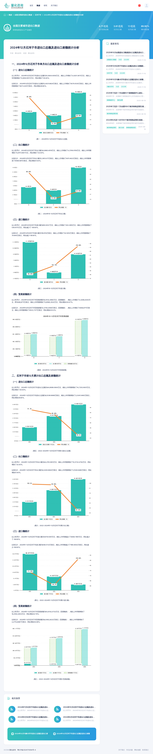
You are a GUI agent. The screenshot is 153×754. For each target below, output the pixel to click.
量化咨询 (12, 750)
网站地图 (137, 750)
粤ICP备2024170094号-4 (26, 750)
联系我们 (145, 750)
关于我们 (121, 750)
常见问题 (129, 750)
